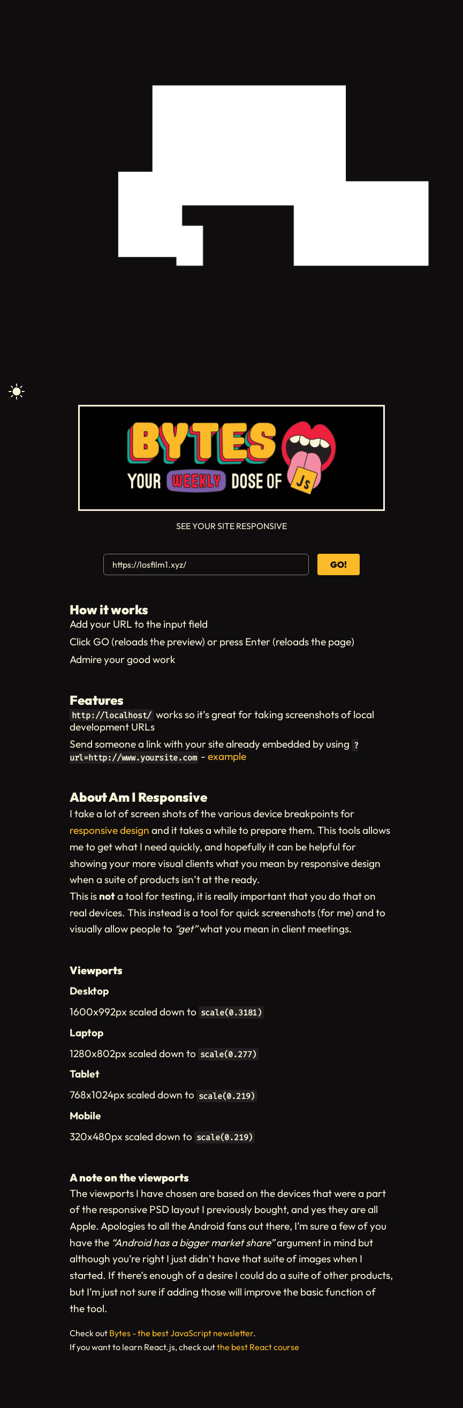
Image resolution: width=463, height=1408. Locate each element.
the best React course (258, 1347)
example (227, 756)
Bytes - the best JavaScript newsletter (181, 1333)
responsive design (109, 830)
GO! (338, 564)
